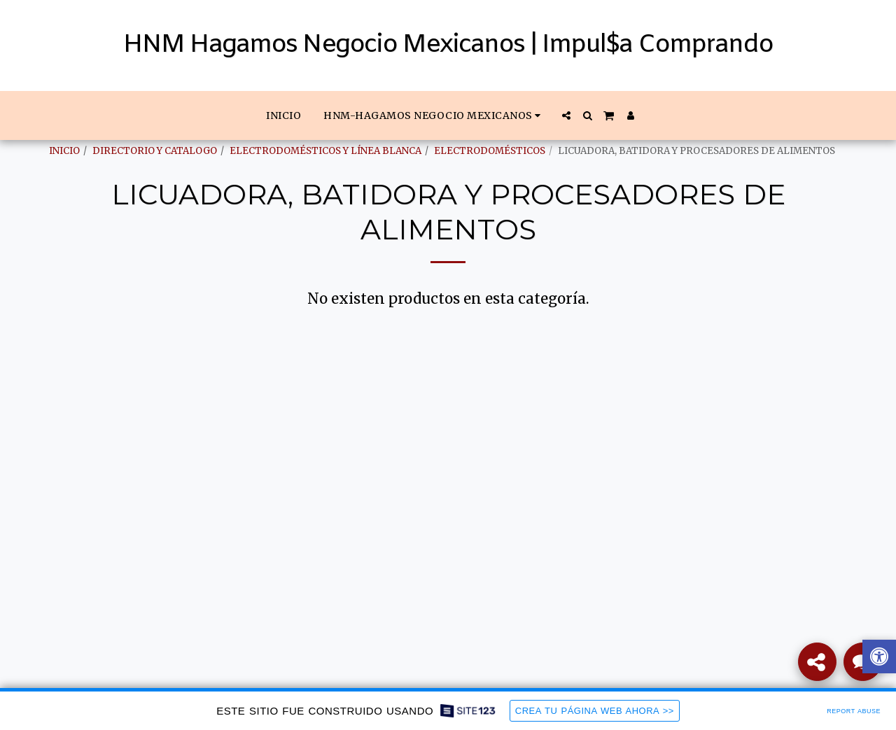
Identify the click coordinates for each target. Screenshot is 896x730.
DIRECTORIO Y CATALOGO (154, 151)
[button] (434, 115)
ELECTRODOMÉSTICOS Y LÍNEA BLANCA (325, 151)
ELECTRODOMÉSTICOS (489, 151)
